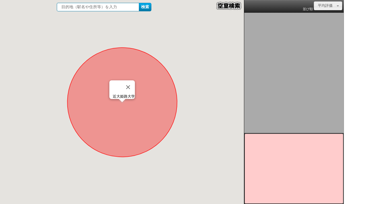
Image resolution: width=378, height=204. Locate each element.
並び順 (308, 9)
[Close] (128, 87)
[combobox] (328, 5)
